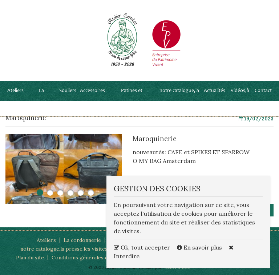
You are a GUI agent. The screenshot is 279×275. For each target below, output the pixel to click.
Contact (263, 90)
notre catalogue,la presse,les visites (179, 100)
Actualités (214, 90)
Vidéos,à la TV (240, 100)
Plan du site (30, 257)
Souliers (67, 90)
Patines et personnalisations (131, 100)
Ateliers (15, 90)
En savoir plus (200, 247)
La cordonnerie (41, 100)
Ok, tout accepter (142, 247)
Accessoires (92, 90)
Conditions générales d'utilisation (92, 257)
